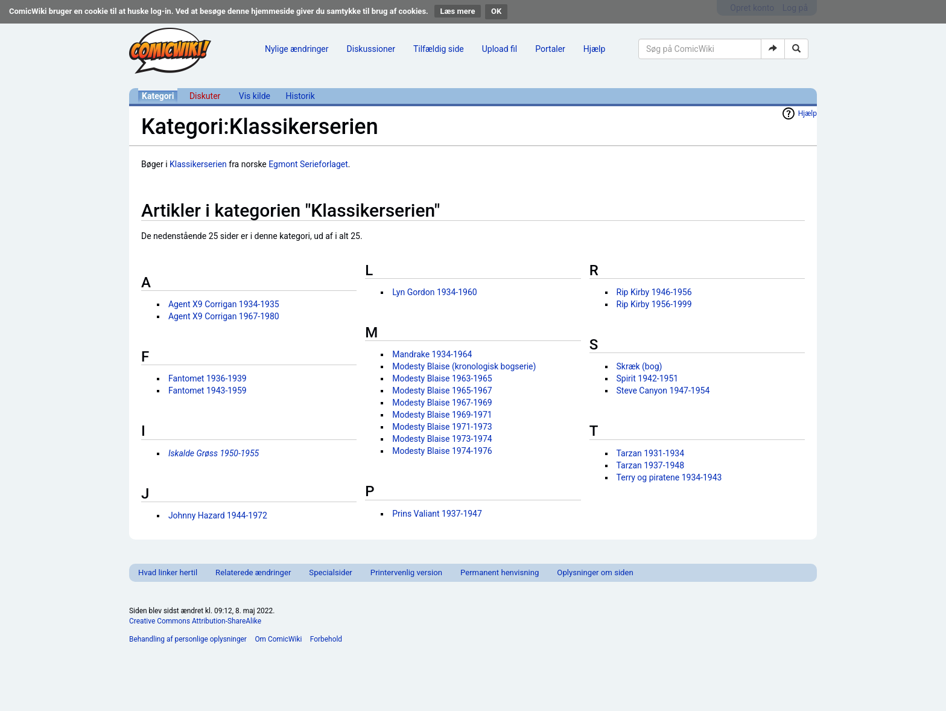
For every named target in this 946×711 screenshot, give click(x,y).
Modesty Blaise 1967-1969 (442, 402)
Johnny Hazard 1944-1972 (217, 515)
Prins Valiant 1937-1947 (437, 513)
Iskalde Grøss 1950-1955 (213, 453)
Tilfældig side (438, 49)
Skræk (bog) (639, 366)
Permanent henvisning (499, 572)
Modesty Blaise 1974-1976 (442, 451)
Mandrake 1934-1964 (432, 354)
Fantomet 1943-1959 (207, 390)
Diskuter (204, 96)
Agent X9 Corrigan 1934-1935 (223, 304)
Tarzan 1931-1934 (651, 453)
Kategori (158, 96)
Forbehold (326, 639)
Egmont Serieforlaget (308, 164)
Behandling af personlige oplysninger (188, 639)
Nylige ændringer (297, 49)
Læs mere (457, 11)
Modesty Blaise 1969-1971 (442, 414)
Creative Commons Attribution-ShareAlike (195, 621)
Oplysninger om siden (595, 572)
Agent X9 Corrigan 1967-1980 (223, 316)
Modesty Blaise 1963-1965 (442, 378)
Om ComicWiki (278, 639)
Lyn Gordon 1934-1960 (434, 292)
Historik (300, 96)
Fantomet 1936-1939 (207, 378)
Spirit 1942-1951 (648, 378)
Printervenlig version (406, 572)
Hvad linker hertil (167, 572)
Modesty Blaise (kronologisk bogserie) (464, 366)
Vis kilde (254, 96)
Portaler (550, 49)
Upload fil (499, 49)
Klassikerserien (198, 164)
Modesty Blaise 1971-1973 (442, 427)
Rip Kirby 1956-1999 (654, 304)
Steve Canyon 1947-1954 (663, 390)
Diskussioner (371, 49)
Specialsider (330, 572)
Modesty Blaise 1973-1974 (442, 439)
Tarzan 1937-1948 (651, 465)
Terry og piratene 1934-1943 (669, 477)
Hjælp (594, 49)
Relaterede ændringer (253, 572)
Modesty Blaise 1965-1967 (442, 390)
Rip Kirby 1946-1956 (654, 292)
